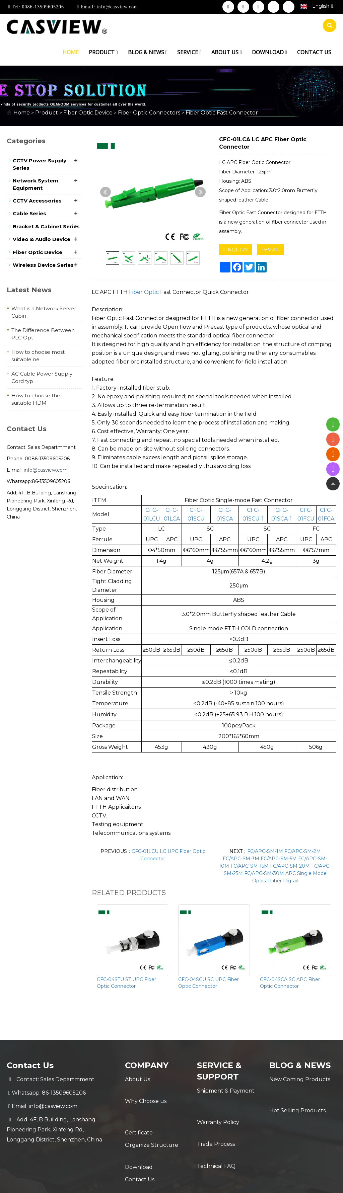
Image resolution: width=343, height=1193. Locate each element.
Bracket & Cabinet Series (46, 226)
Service (189, 52)
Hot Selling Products (297, 1093)
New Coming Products (299, 1079)
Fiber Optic (144, 292)
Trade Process (216, 1117)
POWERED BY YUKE (238, 1182)
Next (200, 192)
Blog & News (147, 52)
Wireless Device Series (43, 265)
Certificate (139, 1106)
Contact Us (139, 1146)
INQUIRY (235, 250)
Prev (105, 192)
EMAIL (270, 250)
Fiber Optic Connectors (149, 112)
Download (269, 52)
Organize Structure (151, 1119)
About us (226, 52)
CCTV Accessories (37, 200)
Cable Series (29, 213)
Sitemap (279, 1182)
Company (146, 1065)
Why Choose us (145, 1093)
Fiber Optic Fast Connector (221, 112)
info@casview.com (116, 6)
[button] (117, 52)
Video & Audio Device (41, 239)
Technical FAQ (216, 1131)
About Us (137, 1079)
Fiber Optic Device (88, 112)
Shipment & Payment (226, 1091)
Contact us (314, 52)
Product (103, 52)
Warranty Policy (218, 1104)
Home (71, 52)
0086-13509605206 (42, 6)
